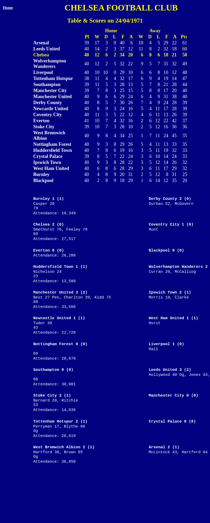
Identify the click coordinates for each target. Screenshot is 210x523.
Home (8, 8)
